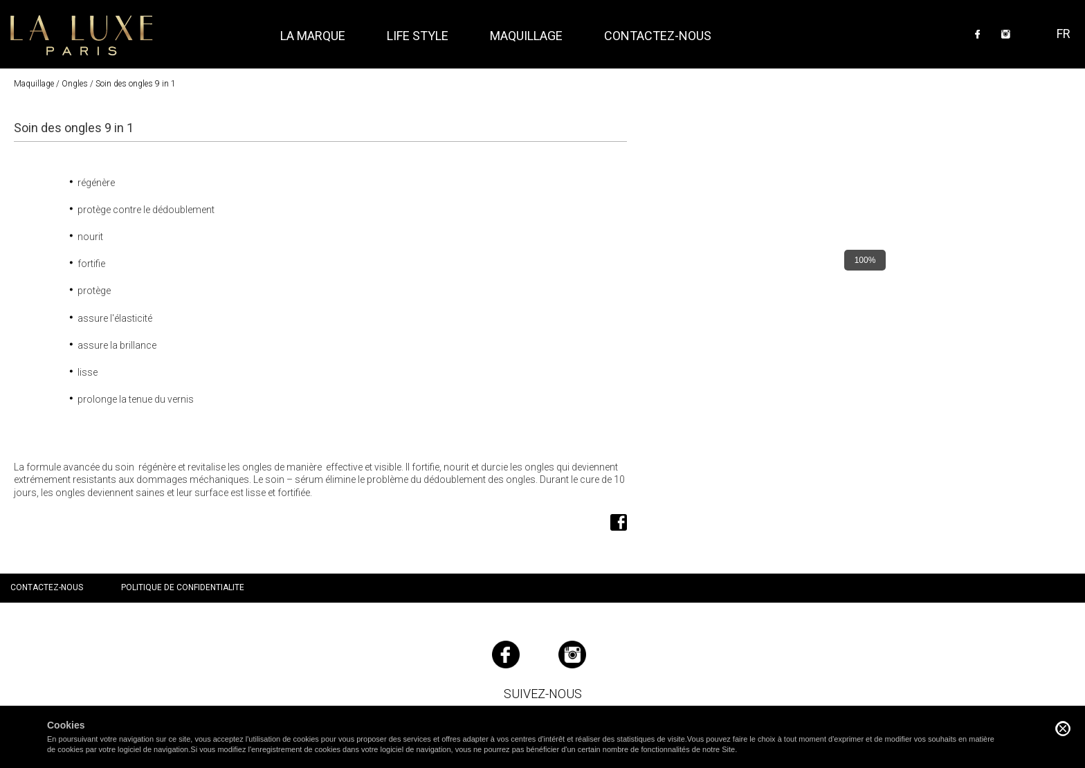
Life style (417, 35)
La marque (312, 35)
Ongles (75, 84)
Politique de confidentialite (182, 587)
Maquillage (34, 84)
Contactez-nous (657, 35)
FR (1063, 33)
